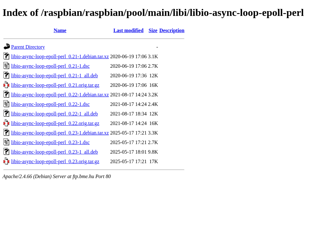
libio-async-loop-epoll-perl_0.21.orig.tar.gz (55, 85)
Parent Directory (28, 47)
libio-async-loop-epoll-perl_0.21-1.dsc (50, 66)
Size (153, 30)
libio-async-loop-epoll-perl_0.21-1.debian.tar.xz (60, 56)
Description (171, 30)
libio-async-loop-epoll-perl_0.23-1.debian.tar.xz (60, 132)
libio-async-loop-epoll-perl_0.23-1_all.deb (54, 152)
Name (60, 30)
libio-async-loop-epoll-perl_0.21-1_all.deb (54, 75)
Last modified (128, 30)
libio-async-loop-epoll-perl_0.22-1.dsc (50, 104)
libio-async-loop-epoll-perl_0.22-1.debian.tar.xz (60, 94)
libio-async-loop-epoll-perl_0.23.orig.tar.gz (55, 161)
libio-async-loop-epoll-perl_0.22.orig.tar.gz (55, 123)
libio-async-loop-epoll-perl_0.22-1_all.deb (54, 113)
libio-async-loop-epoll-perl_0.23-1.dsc (50, 142)
